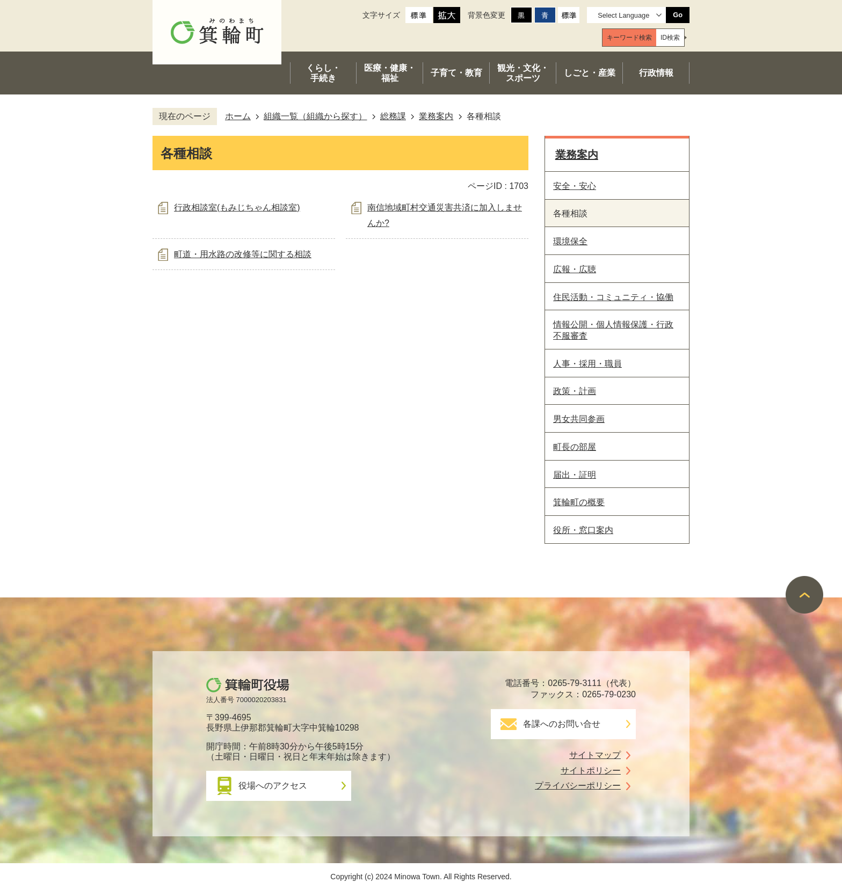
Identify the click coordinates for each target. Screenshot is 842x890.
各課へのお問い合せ (561, 723)
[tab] (629, 37)
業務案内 (436, 116)
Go (678, 15)
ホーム (238, 116)
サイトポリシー (591, 770)
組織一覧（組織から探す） (315, 116)
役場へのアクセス (272, 785)
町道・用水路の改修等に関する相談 (242, 254)
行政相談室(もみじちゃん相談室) (237, 207)
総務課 (393, 116)
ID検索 (670, 37)
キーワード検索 (629, 37)
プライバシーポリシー (578, 785)
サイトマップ (595, 755)
